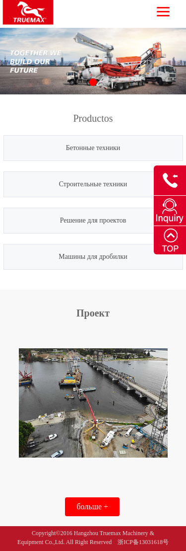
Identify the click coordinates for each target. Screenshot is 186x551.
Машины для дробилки (93, 256)
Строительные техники (93, 184)
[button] (93, 82)
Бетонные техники (93, 148)
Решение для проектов (93, 220)
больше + (92, 506)
